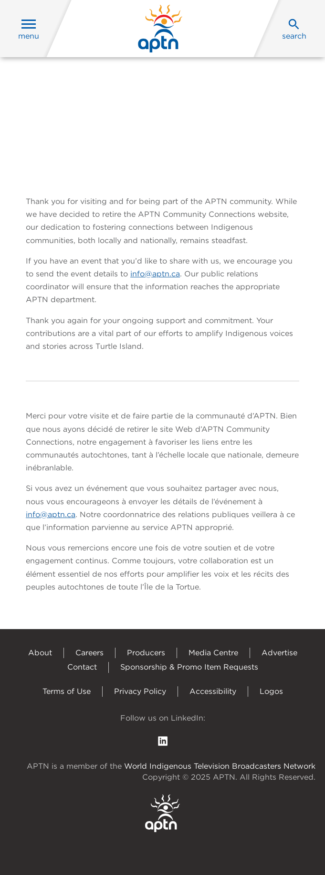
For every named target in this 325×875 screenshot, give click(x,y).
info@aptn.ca (155, 273)
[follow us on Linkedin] (162, 740)
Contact (82, 667)
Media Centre (213, 652)
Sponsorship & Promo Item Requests (189, 667)
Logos (271, 691)
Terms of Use (66, 691)
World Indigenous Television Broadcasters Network (219, 766)
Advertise (279, 652)
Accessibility (212, 691)
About (40, 652)
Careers (89, 652)
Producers (146, 652)
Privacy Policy (140, 691)
